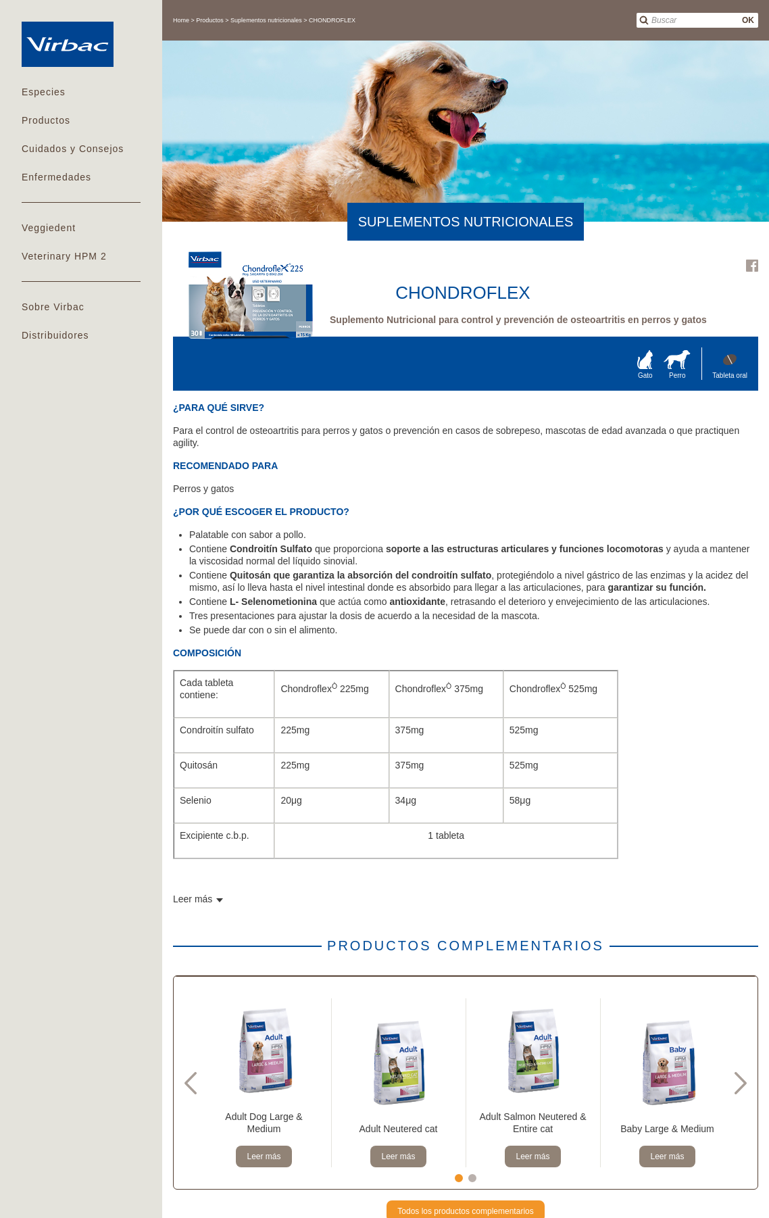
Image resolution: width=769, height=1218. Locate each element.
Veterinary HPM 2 (64, 256)
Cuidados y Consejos (73, 148)
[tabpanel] (264, 1082)
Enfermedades (56, 177)
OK (748, 20)
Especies (44, 92)
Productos (46, 120)
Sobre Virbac (53, 306)
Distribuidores (55, 335)
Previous (190, 1083)
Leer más (263, 1156)
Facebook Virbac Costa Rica (752, 266)
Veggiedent (49, 227)
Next (741, 1083)
